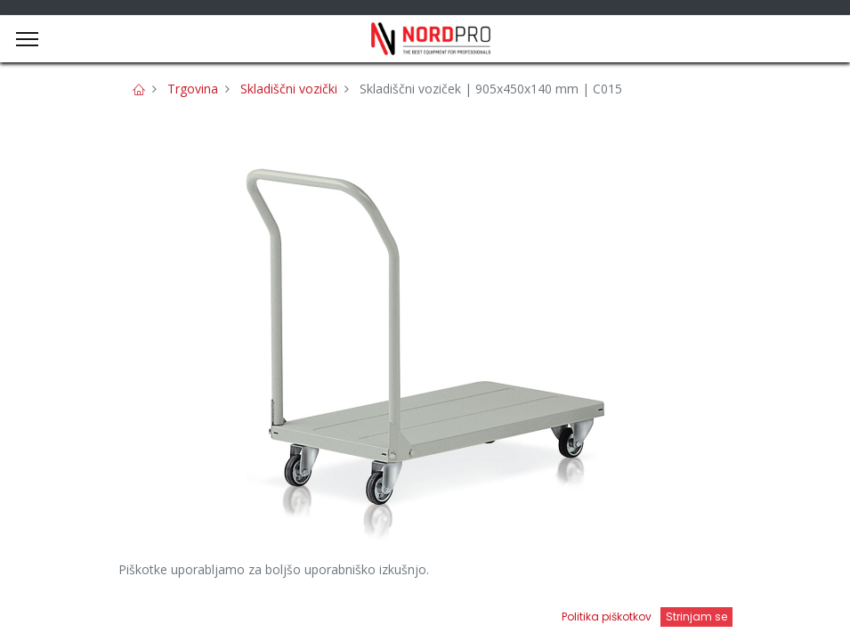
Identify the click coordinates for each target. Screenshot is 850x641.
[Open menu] (547, 615)
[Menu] (27, 39)
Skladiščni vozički (288, 88)
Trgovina (192, 88)
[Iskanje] (303, 610)
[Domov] (59, 610)
